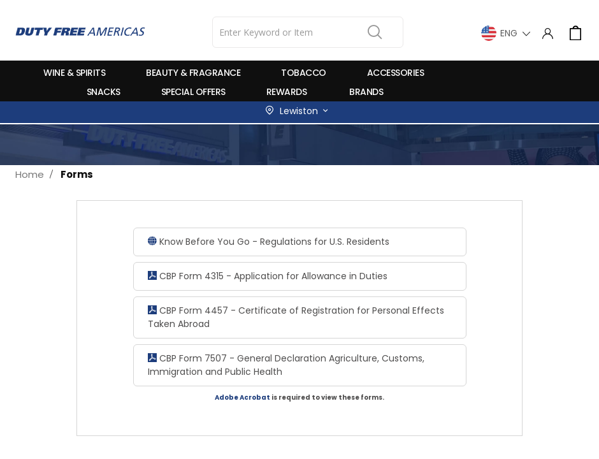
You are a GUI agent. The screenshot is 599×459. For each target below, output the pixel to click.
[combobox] (307, 32)
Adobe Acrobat (242, 397)
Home (29, 174)
